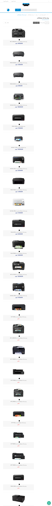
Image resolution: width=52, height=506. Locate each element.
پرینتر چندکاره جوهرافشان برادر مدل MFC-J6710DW (38, 147)
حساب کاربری (13, 1)
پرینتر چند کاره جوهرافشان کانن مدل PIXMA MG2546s (37, 41)
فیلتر (47, 22)
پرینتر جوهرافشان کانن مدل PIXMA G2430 (14, 84)
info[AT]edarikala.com (41, 459)
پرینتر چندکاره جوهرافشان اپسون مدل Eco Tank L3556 (14, 126)
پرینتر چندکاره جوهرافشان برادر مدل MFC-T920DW (14, 253)
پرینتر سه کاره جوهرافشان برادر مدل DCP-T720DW (14, 211)
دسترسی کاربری (5, 1)
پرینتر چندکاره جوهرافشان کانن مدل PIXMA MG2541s (14, 62)
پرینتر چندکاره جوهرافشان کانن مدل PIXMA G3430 (38, 253)
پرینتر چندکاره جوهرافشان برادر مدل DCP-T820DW (38, 232)
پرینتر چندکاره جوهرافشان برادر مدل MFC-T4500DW (38, 189)
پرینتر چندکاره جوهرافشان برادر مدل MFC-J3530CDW (14, 41)
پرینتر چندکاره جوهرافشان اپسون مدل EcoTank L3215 (37, 274)
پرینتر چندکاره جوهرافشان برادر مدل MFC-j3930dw (38, 211)
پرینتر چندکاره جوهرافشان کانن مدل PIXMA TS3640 (38, 105)
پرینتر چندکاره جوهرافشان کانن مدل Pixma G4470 (38, 126)
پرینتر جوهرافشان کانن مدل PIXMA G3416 (14, 295)
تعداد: (8, 22)
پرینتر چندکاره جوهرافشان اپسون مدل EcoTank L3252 (14, 105)
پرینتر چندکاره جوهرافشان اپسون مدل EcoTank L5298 (14, 168)
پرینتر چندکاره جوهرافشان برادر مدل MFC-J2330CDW (14, 189)
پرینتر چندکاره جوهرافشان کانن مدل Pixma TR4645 (14, 147)
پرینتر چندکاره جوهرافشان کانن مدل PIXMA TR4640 (14, 274)
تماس (38, 170)
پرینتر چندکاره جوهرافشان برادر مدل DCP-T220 (14, 232)
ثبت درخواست (21, 441)
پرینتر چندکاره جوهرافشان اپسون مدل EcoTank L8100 (37, 62)
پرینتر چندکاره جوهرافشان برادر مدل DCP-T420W (38, 168)
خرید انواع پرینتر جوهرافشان (26, 422)
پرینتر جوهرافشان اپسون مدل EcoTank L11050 (38, 84)
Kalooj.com (37, 504)
